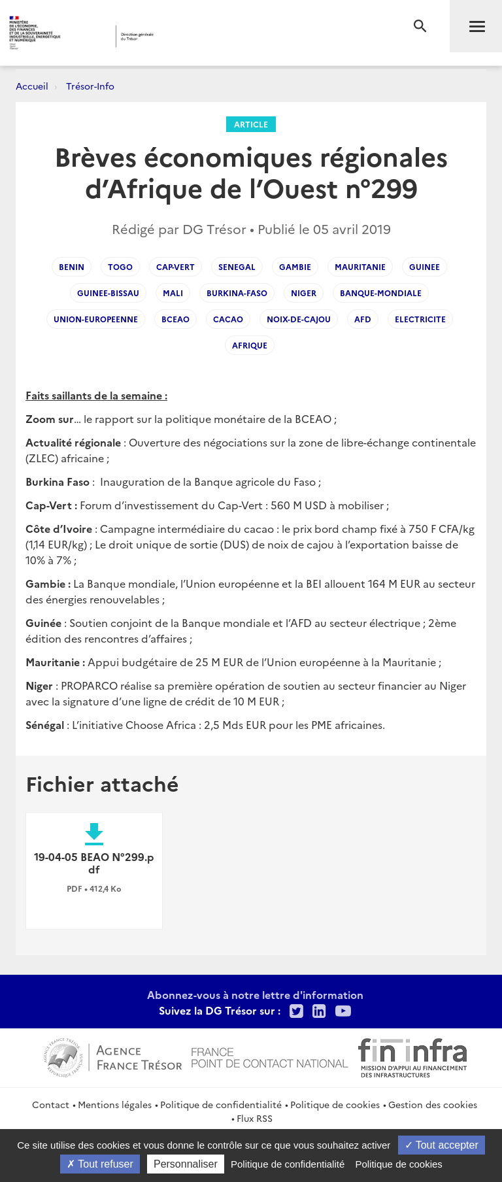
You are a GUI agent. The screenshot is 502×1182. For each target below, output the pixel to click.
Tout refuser (100, 1164)
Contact (50, 1104)
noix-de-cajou (299, 318)
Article (251, 123)
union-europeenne (96, 318)
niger (303, 292)
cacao (228, 318)
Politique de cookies (335, 1104)
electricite (420, 318)
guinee (424, 266)
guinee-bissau (108, 292)
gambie (295, 266)
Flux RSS (255, 1117)
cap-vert (175, 266)
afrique (249, 344)
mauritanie (360, 266)
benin (71, 266)
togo (120, 266)
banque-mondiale (381, 292)
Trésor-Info (90, 85)
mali (173, 292)
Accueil (32, 85)
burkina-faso (237, 292)
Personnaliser (186, 1164)
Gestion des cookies (432, 1104)
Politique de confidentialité (221, 1104)
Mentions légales (115, 1104)
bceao (175, 318)
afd (362, 318)
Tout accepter (441, 1145)
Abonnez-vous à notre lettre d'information (255, 994)
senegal (237, 266)
